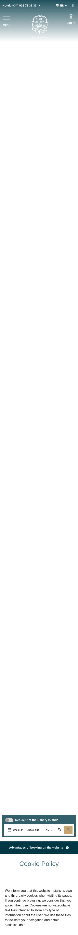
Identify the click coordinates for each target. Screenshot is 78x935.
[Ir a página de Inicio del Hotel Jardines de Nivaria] (40, 26)
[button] (68, 830)
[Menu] (6, 18)
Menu (6, 25)
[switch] (9, 820)
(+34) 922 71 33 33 (21, 5)
